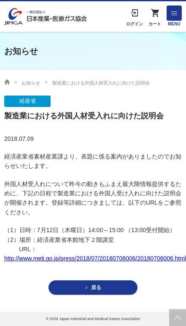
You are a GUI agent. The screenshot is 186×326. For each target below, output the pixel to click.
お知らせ (31, 82)
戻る (96, 287)
